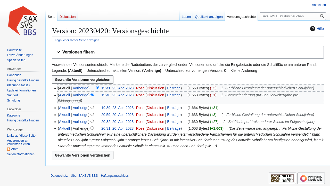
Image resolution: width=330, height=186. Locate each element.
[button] (187, 52)
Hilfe (316, 28)
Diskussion (155, 88)
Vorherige (80, 88)
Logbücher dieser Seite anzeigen (77, 40)
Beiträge (173, 88)
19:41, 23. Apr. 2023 (117, 88)
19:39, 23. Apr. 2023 (117, 108)
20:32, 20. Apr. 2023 (117, 122)
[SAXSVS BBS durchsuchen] (293, 16)
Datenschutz (59, 175)
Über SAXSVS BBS (84, 175)
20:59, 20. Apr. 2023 (117, 115)
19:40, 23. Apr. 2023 (117, 95)
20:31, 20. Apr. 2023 (117, 128)
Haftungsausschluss (114, 175)
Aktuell (64, 95)
